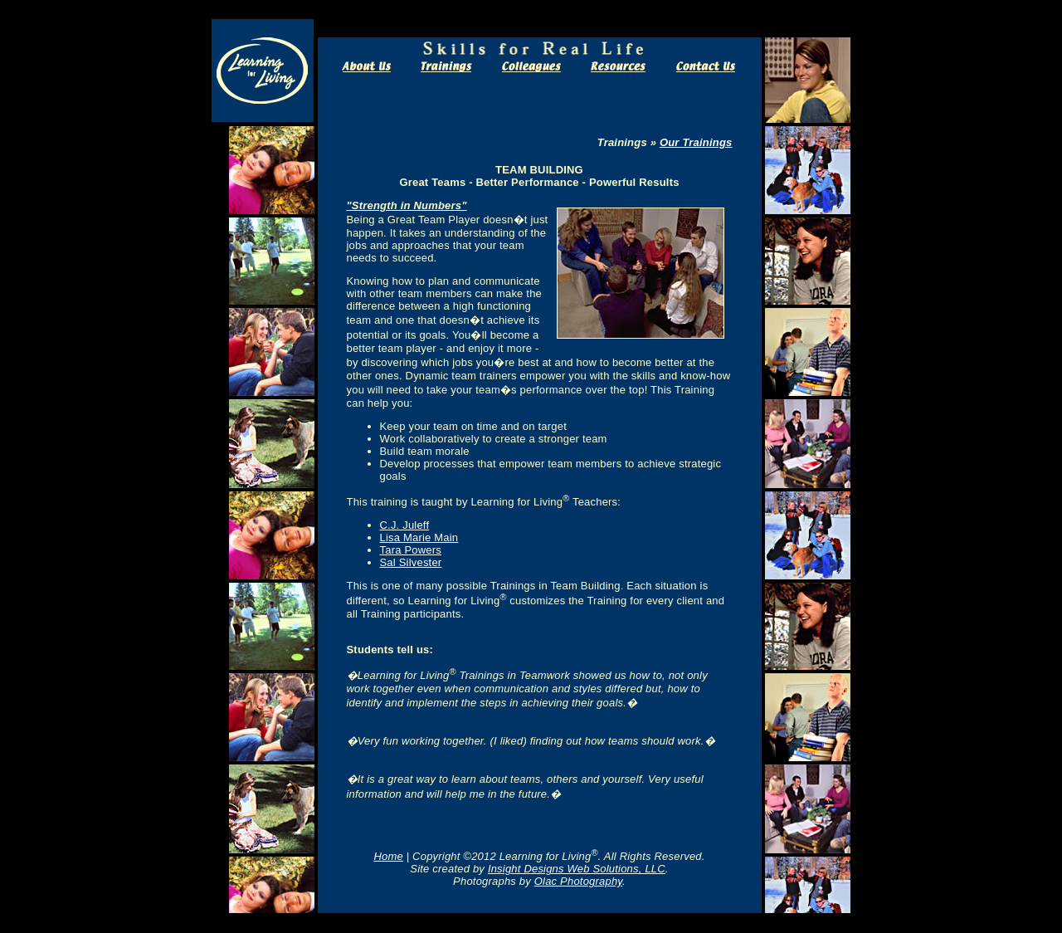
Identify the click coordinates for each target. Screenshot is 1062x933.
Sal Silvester (411, 562)
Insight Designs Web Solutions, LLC (576, 868)
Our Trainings (696, 142)
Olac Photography (578, 881)
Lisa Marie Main (419, 537)
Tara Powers (410, 550)
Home (387, 856)
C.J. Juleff (405, 525)
